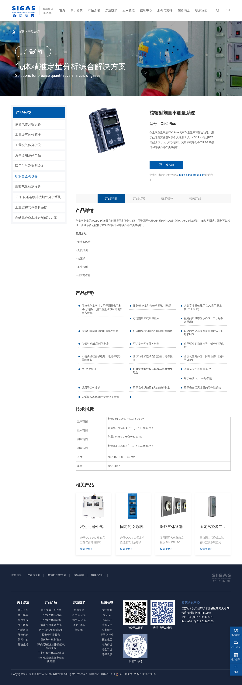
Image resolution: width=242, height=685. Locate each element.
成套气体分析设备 (28, 124)
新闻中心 (23, 639)
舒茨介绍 (23, 610)
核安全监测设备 (26, 176)
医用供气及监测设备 (29, 166)
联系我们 (201, 10)
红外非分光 (79, 614)
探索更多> (86, 548)
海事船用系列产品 (28, 155)
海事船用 (107, 629)
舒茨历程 (23, 624)
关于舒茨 (77, 10)
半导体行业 (107, 634)
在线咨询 (166, 165)
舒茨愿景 (23, 614)
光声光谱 (79, 610)
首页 (62, 10)
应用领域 (129, 10)
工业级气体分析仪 (28, 145)
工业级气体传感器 (28, 134)
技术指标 (167, 198)
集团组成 (23, 619)
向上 (236, 669)
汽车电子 (107, 619)
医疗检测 (107, 610)
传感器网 (78, 575)
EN (228, 10)
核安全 (107, 614)
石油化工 (107, 639)
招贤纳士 (184, 10)
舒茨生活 (23, 644)
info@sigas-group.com (192, 174)
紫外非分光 (79, 619)
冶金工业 (107, 649)
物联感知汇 (97, 575)
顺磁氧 (79, 629)
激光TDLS (79, 624)
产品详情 (111, 198)
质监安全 (107, 624)
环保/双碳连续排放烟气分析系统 (38, 197)
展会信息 (23, 634)
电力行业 (107, 644)
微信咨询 (236, 657)
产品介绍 (94, 10)
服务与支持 (164, 10)
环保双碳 (107, 654)
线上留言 (236, 644)
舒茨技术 (111, 10)
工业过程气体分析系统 (31, 207)
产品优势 (139, 198)
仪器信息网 (33, 575)
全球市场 (23, 629)
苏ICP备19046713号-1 (102, 674)
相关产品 (195, 198)
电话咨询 (236, 632)
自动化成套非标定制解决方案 (36, 218)
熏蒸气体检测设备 (28, 186)
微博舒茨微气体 (57, 575)
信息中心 (146, 10)
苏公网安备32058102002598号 (137, 674)
